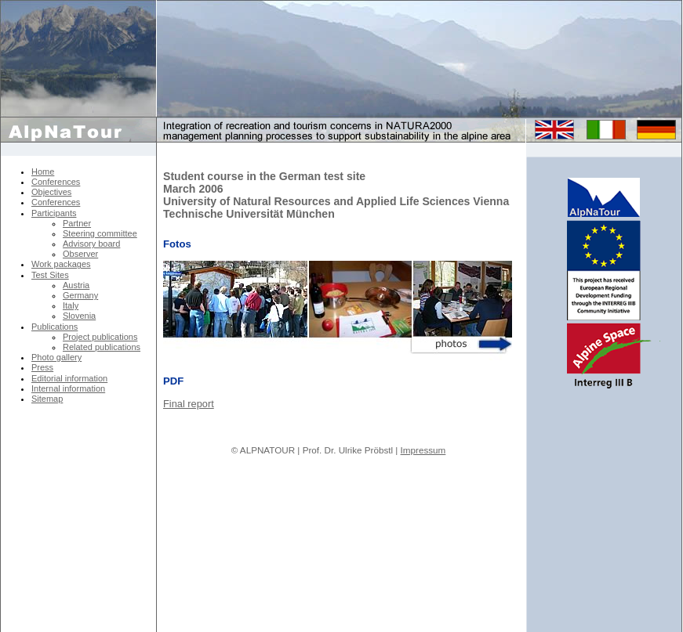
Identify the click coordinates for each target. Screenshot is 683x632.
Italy (70, 305)
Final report (188, 404)
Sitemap (47, 398)
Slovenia (79, 315)
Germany (80, 295)
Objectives (51, 192)
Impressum (423, 450)
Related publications (101, 347)
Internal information (68, 388)
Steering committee (100, 233)
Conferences (55, 181)
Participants (53, 213)
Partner (77, 223)
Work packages (61, 264)
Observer (80, 253)
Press (42, 367)
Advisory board (91, 243)
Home (42, 171)
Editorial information (69, 378)
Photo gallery (56, 357)
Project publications (100, 336)
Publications (54, 326)
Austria (76, 285)
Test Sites (50, 275)
